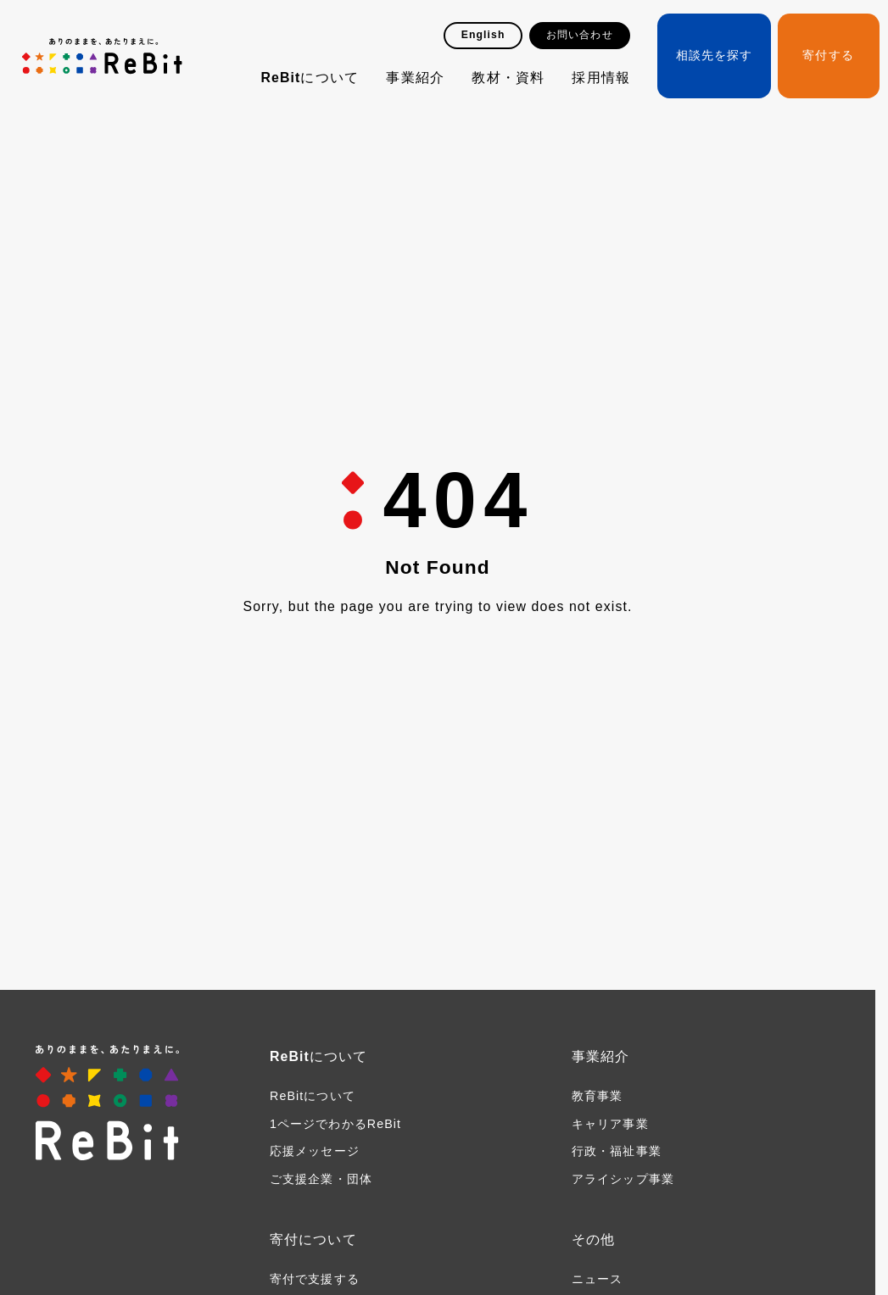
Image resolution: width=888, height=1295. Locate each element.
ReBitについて (310, 77)
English (483, 35)
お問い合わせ (579, 35)
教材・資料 (508, 77)
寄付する (827, 55)
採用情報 (600, 77)
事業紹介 (415, 77)
